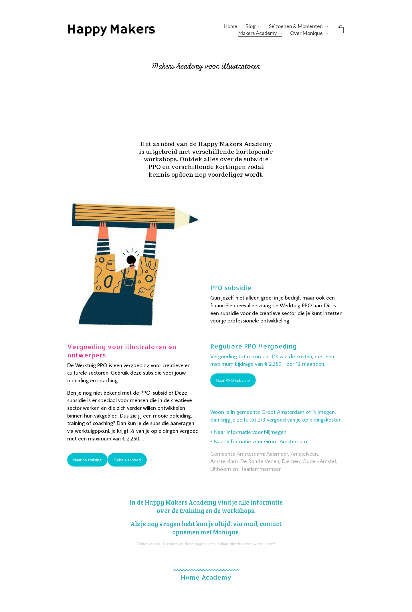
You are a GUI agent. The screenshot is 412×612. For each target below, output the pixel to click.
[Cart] (341, 30)
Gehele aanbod (127, 459)
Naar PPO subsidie (233, 380)
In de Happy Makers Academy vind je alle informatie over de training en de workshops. (206, 506)
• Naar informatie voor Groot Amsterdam (258, 441)
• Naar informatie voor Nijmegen (248, 431)
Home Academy (206, 577)
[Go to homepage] (124, 29)
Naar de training (87, 459)
